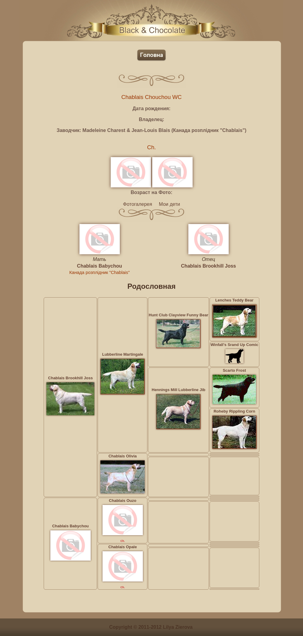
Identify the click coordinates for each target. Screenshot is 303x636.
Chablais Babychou (99, 266)
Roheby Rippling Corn (234, 411)
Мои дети (169, 204)
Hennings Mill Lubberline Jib (178, 389)
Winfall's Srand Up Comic (234, 344)
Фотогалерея (137, 204)
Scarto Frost (234, 370)
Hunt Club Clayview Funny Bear (178, 315)
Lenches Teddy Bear (234, 300)
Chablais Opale (122, 547)
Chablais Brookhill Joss (208, 266)
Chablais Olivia (123, 456)
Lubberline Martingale (122, 354)
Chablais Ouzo (122, 500)
